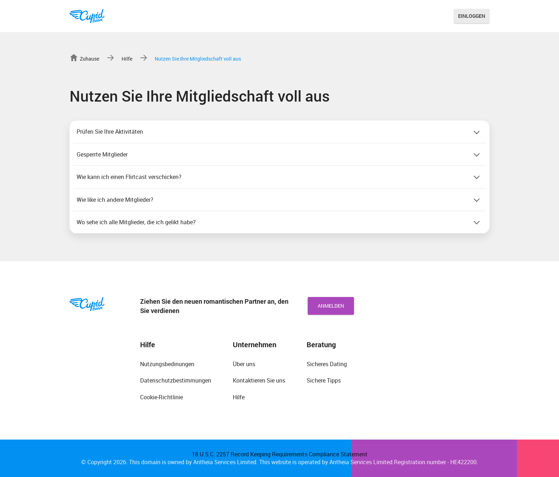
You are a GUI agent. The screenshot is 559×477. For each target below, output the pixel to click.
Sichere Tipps (324, 380)
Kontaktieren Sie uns (259, 380)
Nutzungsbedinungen (167, 364)
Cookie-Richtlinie (161, 397)
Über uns (244, 364)
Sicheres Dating (327, 364)
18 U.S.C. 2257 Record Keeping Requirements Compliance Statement (280, 454)
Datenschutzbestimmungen (175, 380)
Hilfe (239, 397)
